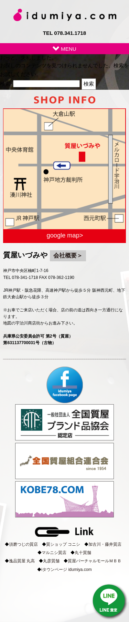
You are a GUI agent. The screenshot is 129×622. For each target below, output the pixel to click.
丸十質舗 (83, 552)
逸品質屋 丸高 (22, 560)
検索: (6, 84)
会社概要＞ (68, 255)
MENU (64, 49)
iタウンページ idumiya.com (66, 569)
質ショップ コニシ (63, 544)
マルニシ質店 (54, 552)
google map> (65, 235)
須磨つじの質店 (23, 544)
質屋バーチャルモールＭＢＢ (94, 560)
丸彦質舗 (51, 560)
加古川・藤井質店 (104, 544)
